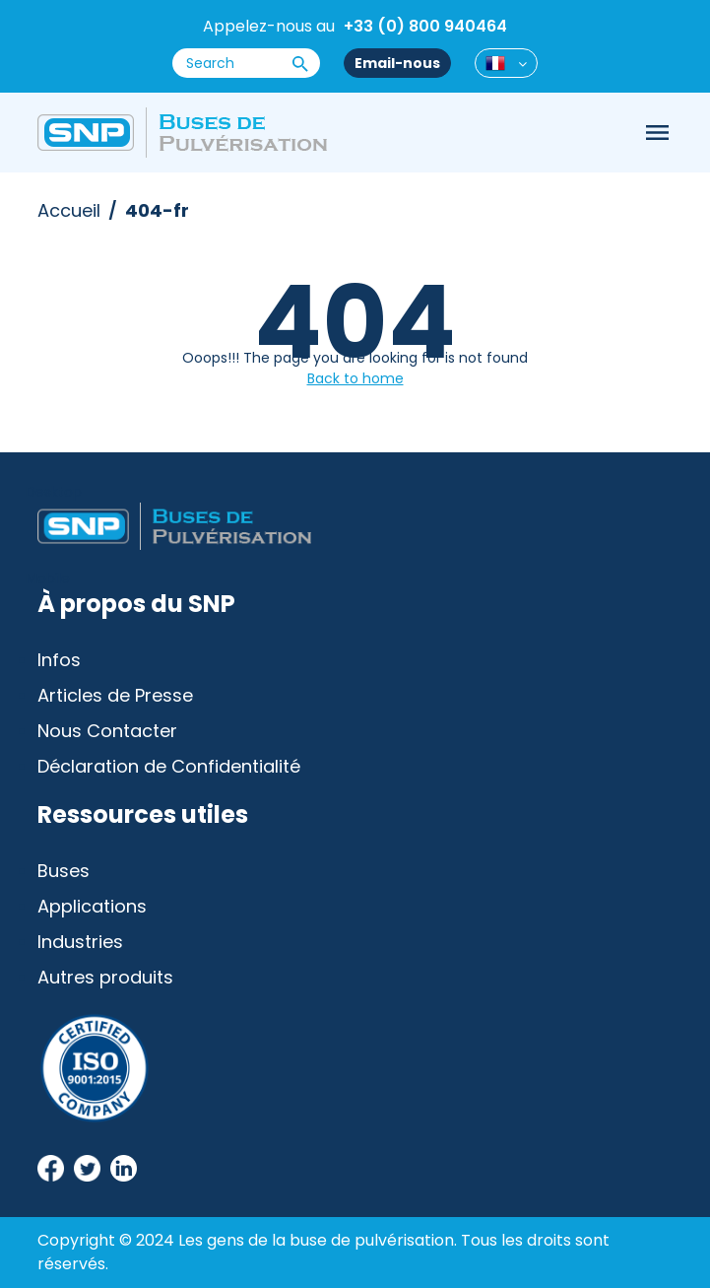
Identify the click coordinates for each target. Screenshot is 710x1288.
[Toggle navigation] (657, 133)
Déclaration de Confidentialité (168, 766)
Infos (59, 659)
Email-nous (397, 63)
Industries (80, 941)
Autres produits (105, 977)
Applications (92, 906)
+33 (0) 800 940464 (425, 26)
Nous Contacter (107, 730)
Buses (63, 870)
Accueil (68, 210)
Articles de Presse (115, 695)
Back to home (355, 378)
